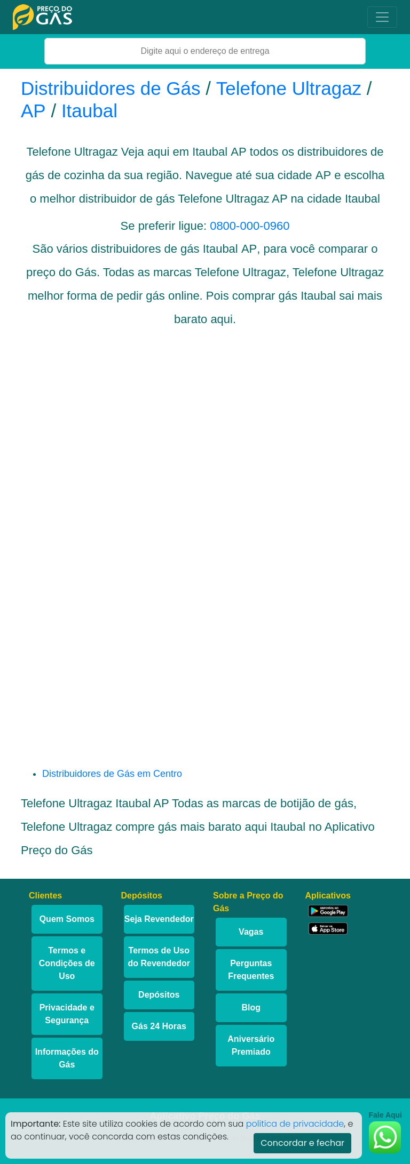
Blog (251, 1007)
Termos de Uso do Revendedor (159, 957)
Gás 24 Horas (159, 1026)
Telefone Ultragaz (288, 88)
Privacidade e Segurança (67, 1014)
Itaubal (89, 110)
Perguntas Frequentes (251, 970)
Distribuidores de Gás (113, 88)
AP (33, 110)
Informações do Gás (67, 1058)
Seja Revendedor (159, 919)
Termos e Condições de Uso (67, 963)
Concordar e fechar (302, 1143)
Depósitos (158, 994)
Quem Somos (67, 919)
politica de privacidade (295, 1124)
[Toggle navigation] (382, 17)
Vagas (251, 931)
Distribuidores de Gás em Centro (112, 773)
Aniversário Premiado (250, 1045)
